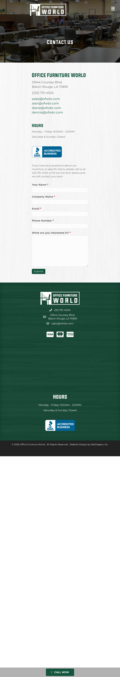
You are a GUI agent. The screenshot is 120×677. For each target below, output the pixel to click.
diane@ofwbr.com (46, 108)
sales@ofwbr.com (46, 99)
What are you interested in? (51, 232)
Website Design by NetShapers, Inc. (89, 444)
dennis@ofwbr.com (47, 112)
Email (36, 208)
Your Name (40, 184)
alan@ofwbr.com (45, 103)
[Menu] (113, 8)
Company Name (43, 196)
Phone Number (43, 220)
